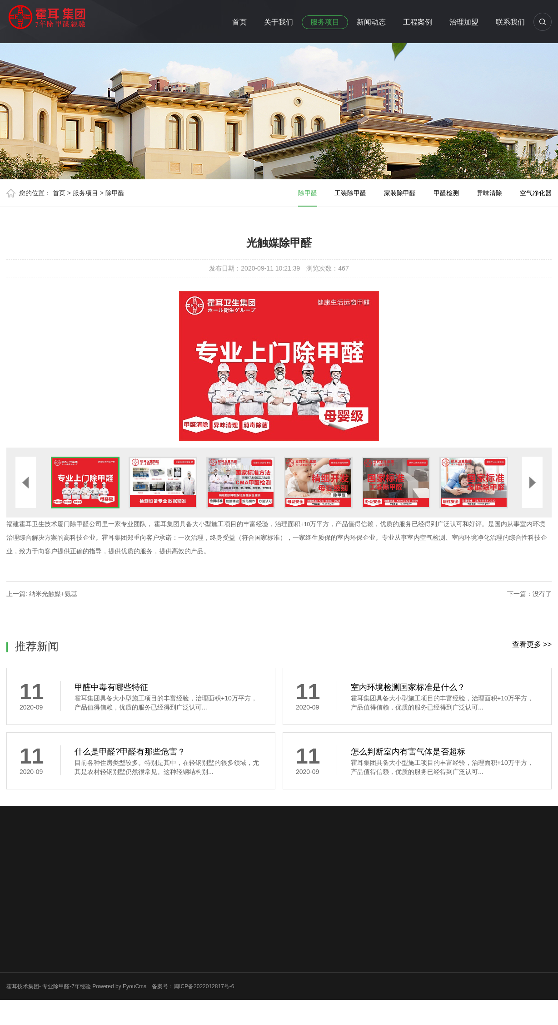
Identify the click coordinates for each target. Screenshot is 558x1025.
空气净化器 (536, 193)
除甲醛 (115, 193)
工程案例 (417, 22)
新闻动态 (371, 22)
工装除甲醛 (350, 193)
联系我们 (510, 22)
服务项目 (324, 22)
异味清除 (489, 193)
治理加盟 (463, 22)
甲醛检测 (446, 193)
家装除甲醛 (400, 193)
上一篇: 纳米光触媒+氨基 (41, 593)
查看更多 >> (532, 644)
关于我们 (278, 22)
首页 (239, 22)
